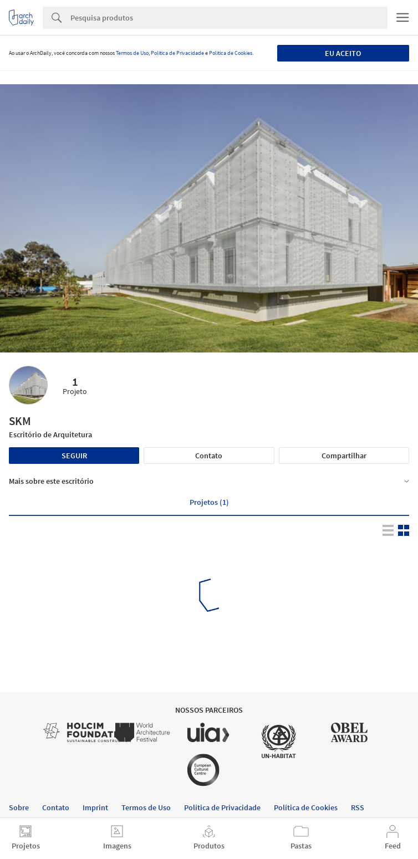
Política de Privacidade (177, 53)
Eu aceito (343, 53)
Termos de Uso (132, 53)
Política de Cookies (230, 53)
